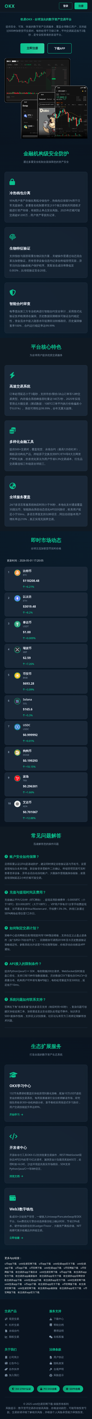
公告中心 (12, 1363)
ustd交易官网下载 (28, 1263)
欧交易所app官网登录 (74, 1275)
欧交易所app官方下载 (50, 1275)
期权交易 (12, 1336)
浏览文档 (16, 1176)
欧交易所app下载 (13, 1280)
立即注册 (32, 48)
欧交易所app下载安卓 (26, 1271)
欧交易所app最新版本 (26, 1275)
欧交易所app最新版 (47, 1288)
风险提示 (56, 1375)
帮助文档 (56, 1325)
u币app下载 (11, 1263)
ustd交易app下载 (52, 1267)
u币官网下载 (35, 1267)
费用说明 (59, 1330)
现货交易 (12, 1319)
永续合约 (12, 1330)
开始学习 (16, 1114)
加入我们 (12, 1375)
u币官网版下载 (71, 1267)
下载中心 (56, 1319)
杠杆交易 (12, 1325)
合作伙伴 (12, 1369)
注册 (80, 6)
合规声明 (56, 1369)
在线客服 (56, 1336)
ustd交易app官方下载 (64, 1263)
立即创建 (16, 1238)
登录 (65, 6)
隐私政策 (56, 1363)
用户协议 (56, 1357)
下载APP (59, 48)
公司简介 (12, 1357)
